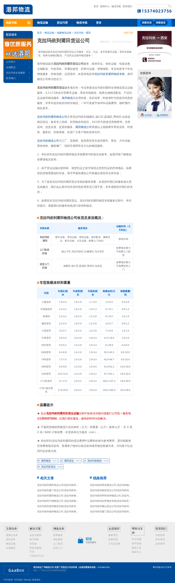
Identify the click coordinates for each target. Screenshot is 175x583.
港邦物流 (67, 97)
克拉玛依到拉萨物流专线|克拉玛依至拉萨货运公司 (116, 501)
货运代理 (62, 22)
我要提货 (160, 22)
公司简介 (11, 61)
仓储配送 (11, 67)
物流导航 (116, 6)
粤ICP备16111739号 (162, 567)
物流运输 (42, 22)
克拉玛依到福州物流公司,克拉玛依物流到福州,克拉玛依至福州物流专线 (75, 511)
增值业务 (58, 528)
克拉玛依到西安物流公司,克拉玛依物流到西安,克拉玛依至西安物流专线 (127, 485)
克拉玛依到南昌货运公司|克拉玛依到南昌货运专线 (116, 490)
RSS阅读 (18, 580)
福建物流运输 (64, 32)
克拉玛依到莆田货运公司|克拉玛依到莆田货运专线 (63, 485)
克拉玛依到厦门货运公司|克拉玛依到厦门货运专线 (63, 490)
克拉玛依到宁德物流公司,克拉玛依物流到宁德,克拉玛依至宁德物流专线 (75, 501)
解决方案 (35, 528)
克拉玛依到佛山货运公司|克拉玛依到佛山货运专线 (116, 506)
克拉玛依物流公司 (48, 140)
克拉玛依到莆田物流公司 (52, 116)
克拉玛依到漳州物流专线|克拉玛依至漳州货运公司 (63, 506)
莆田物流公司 (83, 127)
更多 (99, 22)
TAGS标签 (8, 580)
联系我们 (127, 6)
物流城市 (36, 580)
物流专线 (81, 22)
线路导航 (128, 32)
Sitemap (27, 580)
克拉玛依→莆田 (82, 32)
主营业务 (11, 528)
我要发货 (147, 22)
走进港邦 (114, 528)
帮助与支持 (137, 530)
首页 (96, 6)
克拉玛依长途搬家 (15, 72)
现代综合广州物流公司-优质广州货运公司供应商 (55, 567)
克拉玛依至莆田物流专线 (110, 74)
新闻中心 (105, 6)
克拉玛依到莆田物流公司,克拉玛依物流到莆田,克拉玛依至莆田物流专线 (75, 495)
